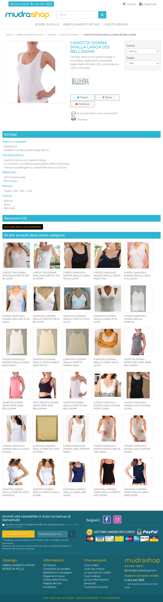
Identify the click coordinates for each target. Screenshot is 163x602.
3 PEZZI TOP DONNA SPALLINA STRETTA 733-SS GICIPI (46, 275)
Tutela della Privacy (55, 579)
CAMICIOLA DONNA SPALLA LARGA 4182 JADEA (74, 492)
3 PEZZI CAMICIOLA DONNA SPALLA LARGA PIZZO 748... (107, 275)
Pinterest (82, 104)
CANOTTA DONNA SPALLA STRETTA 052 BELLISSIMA (75, 405)
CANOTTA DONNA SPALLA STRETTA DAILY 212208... (46, 492)
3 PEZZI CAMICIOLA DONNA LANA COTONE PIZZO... (76, 448)
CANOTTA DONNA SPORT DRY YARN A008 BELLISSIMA (137, 362)
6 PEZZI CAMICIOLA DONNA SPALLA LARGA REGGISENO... (15, 362)
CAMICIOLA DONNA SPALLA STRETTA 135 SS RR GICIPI (46, 319)
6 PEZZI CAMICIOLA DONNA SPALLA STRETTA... (135, 319)
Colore (130, 45)
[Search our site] (77, 14)
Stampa (79, 119)
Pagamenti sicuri (54, 576)
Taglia (130, 57)
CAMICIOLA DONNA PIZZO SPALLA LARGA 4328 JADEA (136, 492)
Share (107, 97)
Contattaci (49, 586)
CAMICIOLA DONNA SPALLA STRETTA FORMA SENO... (74, 362)
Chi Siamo (49, 565)
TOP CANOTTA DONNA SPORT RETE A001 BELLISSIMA (46, 405)
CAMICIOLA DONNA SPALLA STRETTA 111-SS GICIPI (76, 319)
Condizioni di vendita (56, 568)
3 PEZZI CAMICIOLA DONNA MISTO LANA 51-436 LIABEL (107, 448)
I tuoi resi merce (94, 568)
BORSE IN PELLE (47, 24)
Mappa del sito (52, 583)
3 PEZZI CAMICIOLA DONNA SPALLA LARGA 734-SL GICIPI (76, 275)
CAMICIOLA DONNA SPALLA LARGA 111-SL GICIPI (105, 319)
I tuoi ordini (91, 565)
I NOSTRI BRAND (116, 24)
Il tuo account (95, 560)
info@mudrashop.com (142, 570)
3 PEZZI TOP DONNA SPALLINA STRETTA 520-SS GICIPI (16, 275)
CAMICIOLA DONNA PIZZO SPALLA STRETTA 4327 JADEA (107, 492)
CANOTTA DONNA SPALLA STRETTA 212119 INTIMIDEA (15, 492)
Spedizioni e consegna (57, 572)
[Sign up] (71, 534)
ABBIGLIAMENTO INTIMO (81, 24)
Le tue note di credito (97, 572)
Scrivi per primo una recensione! (97, 113)
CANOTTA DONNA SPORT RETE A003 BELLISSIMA (12, 405)
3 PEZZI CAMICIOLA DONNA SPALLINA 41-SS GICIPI (16, 319)
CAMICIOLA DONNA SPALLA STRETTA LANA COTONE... (46, 448)
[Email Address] (52, 534)
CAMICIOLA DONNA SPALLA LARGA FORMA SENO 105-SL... (46, 362)
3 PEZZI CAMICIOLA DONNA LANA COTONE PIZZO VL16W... (107, 405)
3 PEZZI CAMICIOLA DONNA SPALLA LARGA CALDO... (15, 448)
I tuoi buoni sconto (96, 586)
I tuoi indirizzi (92, 576)
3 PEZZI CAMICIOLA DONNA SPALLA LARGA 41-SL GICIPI (137, 275)
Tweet (82, 97)
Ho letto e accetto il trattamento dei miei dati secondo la (42, 525)
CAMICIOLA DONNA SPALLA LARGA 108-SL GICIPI (106, 362)
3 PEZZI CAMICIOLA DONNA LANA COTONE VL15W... (137, 405)
